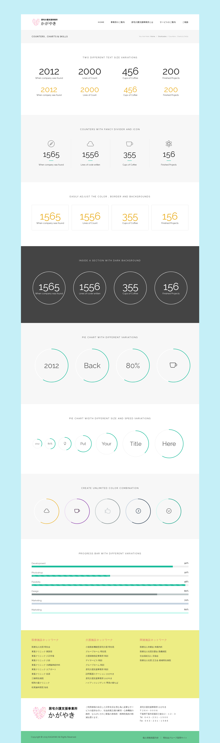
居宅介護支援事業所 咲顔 (97, 669)
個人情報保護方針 (151, 738)
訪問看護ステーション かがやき (100, 674)
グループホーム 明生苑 (96, 651)
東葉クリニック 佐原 (41, 674)
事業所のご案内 (118, 22)
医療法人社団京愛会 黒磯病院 (153, 651)
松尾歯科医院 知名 (40, 687)
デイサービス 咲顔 (94, 660)
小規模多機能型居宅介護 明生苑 (100, 647)
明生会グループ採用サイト (175, 738)
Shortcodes (162, 36)
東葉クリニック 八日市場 (43, 656)
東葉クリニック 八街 (41, 660)
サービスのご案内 (168, 22)
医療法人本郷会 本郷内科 (151, 647)
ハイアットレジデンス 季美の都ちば (102, 683)
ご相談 (185, 22)
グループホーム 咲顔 (95, 665)
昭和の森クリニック (41, 683)
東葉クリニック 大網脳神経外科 (46, 665)
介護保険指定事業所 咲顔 (97, 656)
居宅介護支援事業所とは (142, 22)
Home (101, 22)
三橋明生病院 (38, 678)
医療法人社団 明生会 (41, 647)
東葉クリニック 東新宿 (42, 651)
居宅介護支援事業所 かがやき (99, 678)
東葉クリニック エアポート (44, 669)
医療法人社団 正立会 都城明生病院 (155, 660)
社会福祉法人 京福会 (149, 656)
